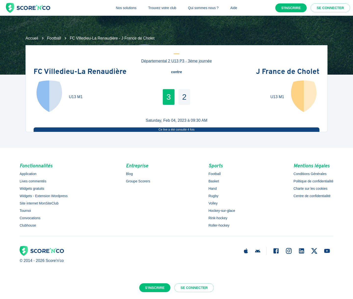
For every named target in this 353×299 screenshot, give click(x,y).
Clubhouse (28, 225)
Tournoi (25, 211)
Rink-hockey (217, 218)
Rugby (213, 196)
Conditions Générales (310, 174)
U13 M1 (76, 97)
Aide (233, 8)
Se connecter (330, 8)
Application (28, 174)
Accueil (31, 38)
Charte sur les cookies (310, 188)
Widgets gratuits (32, 188)
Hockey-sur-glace (221, 211)
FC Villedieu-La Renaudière (80, 72)
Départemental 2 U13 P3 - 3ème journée (176, 61)
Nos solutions (126, 8)
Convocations (30, 218)
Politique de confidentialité (313, 181)
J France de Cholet (287, 72)
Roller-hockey (218, 225)
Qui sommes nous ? (203, 8)
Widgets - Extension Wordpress (44, 196)
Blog (129, 174)
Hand (212, 188)
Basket (213, 181)
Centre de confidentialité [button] (311, 196)
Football (54, 38)
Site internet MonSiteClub (39, 203)
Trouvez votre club (162, 8)
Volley (212, 203)
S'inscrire (291, 8)
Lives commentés (33, 181)
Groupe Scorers (138, 181)
